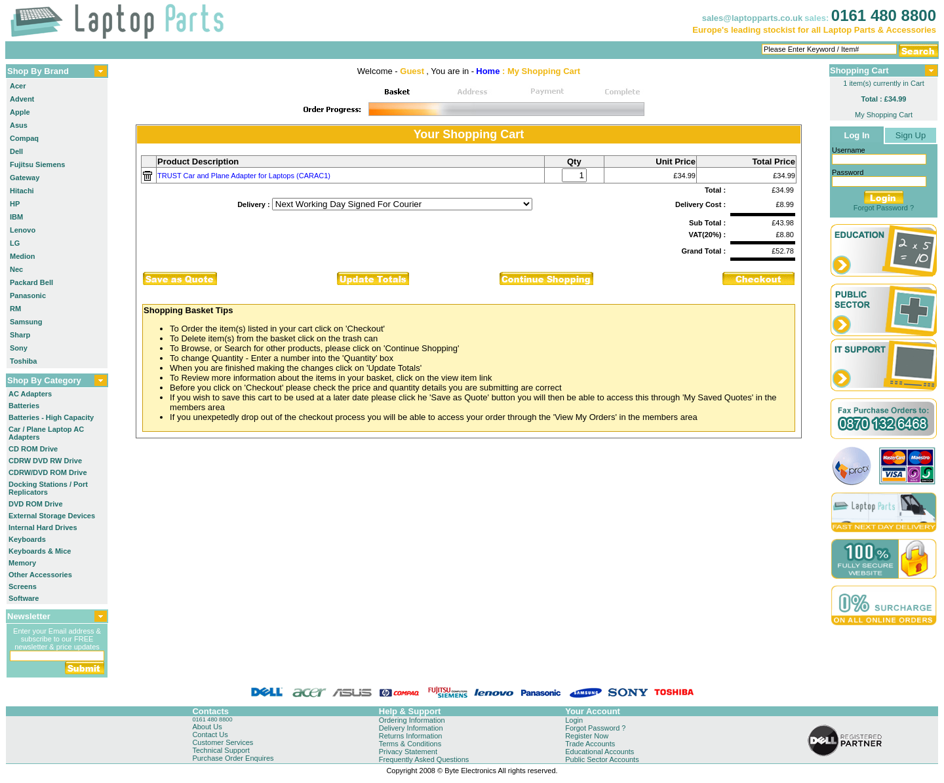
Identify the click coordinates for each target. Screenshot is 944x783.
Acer (18, 86)
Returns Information (410, 736)
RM (15, 309)
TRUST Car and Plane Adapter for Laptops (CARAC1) (243, 176)
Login (574, 720)
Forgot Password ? (884, 208)
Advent (22, 99)
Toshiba (23, 361)
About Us (207, 727)
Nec (16, 269)
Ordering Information (412, 720)
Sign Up (910, 135)
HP (15, 204)
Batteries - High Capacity (51, 417)
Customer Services (222, 742)
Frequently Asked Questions (424, 759)
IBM (16, 217)
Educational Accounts (599, 751)
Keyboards (27, 539)
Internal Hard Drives (43, 527)
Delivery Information (411, 728)
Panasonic (28, 295)
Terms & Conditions (410, 744)
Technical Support (220, 750)
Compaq (24, 138)
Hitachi (22, 191)
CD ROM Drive (33, 449)
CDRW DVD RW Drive (45, 461)
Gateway (24, 177)
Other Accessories (40, 575)
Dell (16, 151)
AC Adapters (30, 394)
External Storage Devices (52, 516)
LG (15, 243)
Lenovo (22, 230)
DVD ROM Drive (36, 504)
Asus (19, 125)
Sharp (20, 335)
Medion (22, 256)
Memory (22, 563)
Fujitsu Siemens (37, 164)
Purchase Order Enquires (232, 758)
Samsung (26, 322)
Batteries (24, 406)
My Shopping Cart (884, 115)
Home (488, 71)
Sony (19, 348)
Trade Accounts (590, 744)
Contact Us (209, 734)
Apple (20, 112)
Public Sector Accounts (602, 759)
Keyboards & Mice (40, 551)
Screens (23, 586)
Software (24, 598)
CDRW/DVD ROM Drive (48, 472)
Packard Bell (31, 282)
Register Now (586, 736)
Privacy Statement (408, 751)
